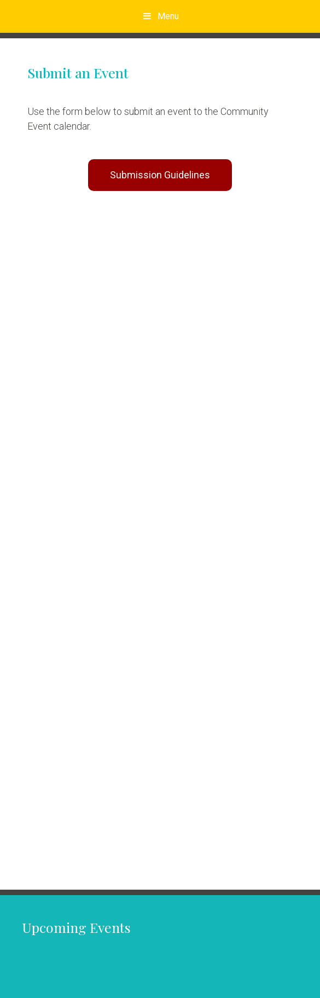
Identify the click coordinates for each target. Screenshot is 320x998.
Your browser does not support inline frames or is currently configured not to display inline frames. (160, 535)
